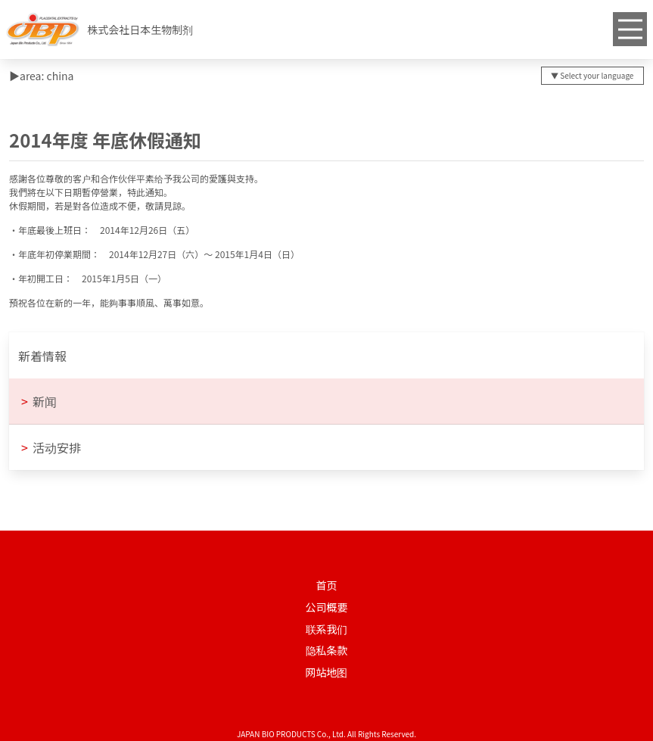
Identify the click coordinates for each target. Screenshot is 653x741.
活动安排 (51, 447)
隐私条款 (327, 650)
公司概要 (327, 607)
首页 (326, 585)
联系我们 (327, 629)
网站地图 (327, 672)
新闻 (39, 401)
